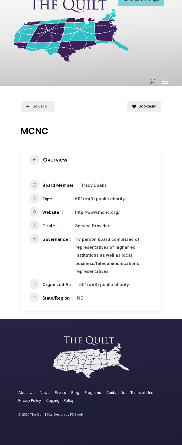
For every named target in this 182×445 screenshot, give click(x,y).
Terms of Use (141, 392)
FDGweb (76, 415)
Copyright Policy (60, 400)
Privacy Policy (29, 400)
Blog (75, 392)
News (44, 392)
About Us (26, 392)
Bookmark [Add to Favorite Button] (144, 106)
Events (60, 392)
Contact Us (115, 392)
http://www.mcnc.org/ (97, 212)
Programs (93, 392)
